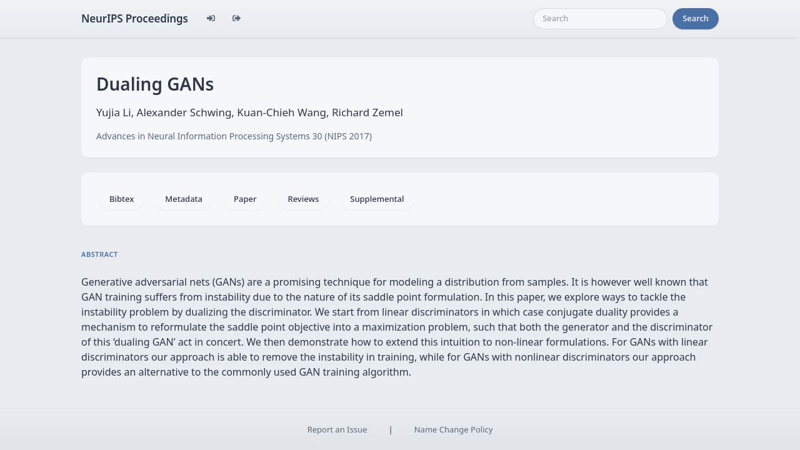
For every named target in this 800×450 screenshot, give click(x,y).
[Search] (600, 18)
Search (695, 18)
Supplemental (377, 198)
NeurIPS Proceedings (134, 18)
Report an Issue (338, 429)
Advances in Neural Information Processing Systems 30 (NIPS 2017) (234, 136)
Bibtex (121, 198)
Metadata (183, 198)
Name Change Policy (453, 429)
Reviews (303, 198)
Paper (245, 198)
